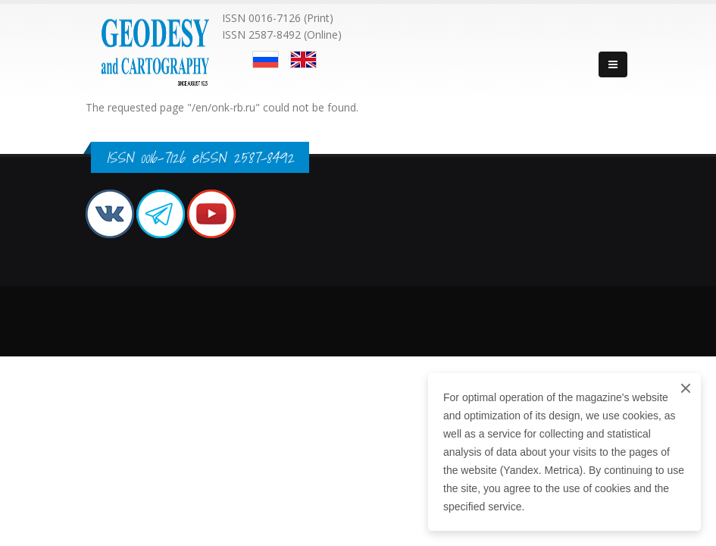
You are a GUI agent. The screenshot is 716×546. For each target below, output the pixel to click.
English (303, 59)
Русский (265, 59)
